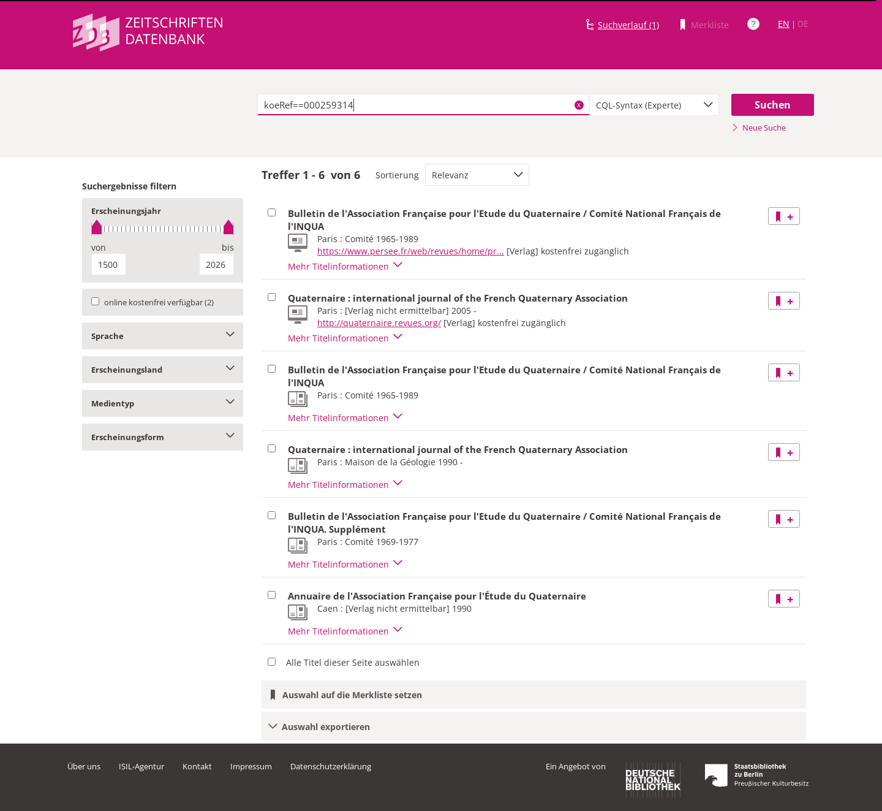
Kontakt (197, 766)
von (98, 247)
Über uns (83, 766)
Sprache (162, 335)
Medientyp (162, 403)
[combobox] (654, 105)
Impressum (251, 766)
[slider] (162, 229)
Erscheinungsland (162, 369)
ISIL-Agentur (141, 766)
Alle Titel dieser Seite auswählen (353, 662)
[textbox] (423, 105)
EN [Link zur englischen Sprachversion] (784, 23)
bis (228, 247)
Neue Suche (758, 127)
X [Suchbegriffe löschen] (579, 105)
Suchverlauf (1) (628, 25)
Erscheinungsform (162, 437)
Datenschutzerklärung (330, 766)
